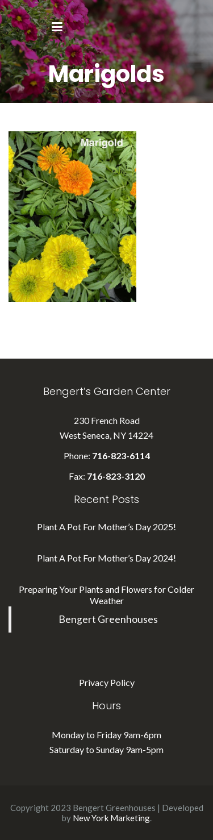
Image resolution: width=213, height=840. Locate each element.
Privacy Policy (107, 682)
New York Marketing (111, 818)
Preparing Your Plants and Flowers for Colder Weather (106, 595)
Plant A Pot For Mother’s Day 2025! (106, 526)
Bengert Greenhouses (108, 619)
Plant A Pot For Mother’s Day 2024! (106, 557)
